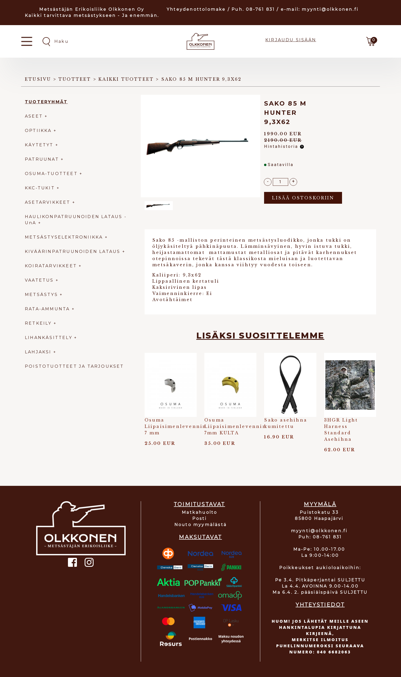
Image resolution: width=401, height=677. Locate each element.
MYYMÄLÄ (320, 504)
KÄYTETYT (39, 144)
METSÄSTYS (41, 294)
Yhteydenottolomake (196, 9)
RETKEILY (38, 323)
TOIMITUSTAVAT (199, 504)
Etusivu (38, 79)
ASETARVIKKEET (48, 202)
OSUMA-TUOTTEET (51, 173)
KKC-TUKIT (40, 188)
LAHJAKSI (39, 352)
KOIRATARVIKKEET (51, 265)
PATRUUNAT (42, 159)
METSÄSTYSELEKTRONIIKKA (64, 237)
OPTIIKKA (38, 130)
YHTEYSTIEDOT (320, 605)
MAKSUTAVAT (200, 537)
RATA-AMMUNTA (48, 308)
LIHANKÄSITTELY (49, 337)
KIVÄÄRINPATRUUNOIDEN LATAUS (73, 251)
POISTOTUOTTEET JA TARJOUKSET (74, 366)
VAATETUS (39, 280)
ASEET (34, 116)
